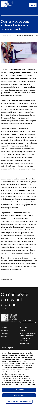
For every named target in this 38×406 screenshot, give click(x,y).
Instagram (4, 330)
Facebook (4, 333)
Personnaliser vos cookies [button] (18, 401)
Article (11, 35)
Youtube (4, 336)
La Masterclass (25, 343)
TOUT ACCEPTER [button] (19, 390)
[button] (33, 5)
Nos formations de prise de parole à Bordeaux (28, 334)
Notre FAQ (24, 327)
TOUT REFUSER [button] (19, 395)
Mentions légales (7, 348)
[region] (19, 35)
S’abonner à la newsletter (25, 339)
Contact (23, 330)
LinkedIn (4, 327)
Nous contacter (28, 320)
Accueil (3, 35)
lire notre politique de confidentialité (22, 384)
